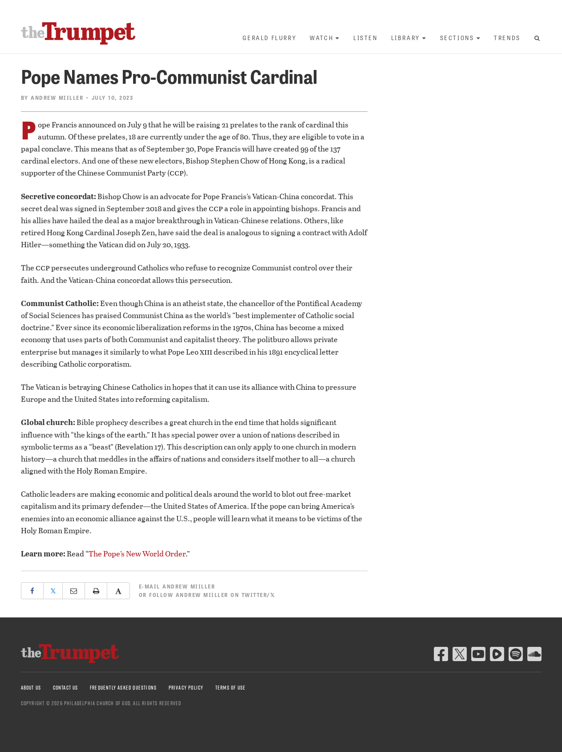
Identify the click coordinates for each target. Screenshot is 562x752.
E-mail (177, 586)
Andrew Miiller (57, 98)
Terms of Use (230, 687)
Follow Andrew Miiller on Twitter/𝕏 (212, 595)
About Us (31, 687)
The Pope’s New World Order (137, 553)
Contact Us (65, 687)
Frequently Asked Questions (123, 687)
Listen (365, 37)
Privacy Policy (186, 687)
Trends (507, 37)
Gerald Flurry (269, 37)
